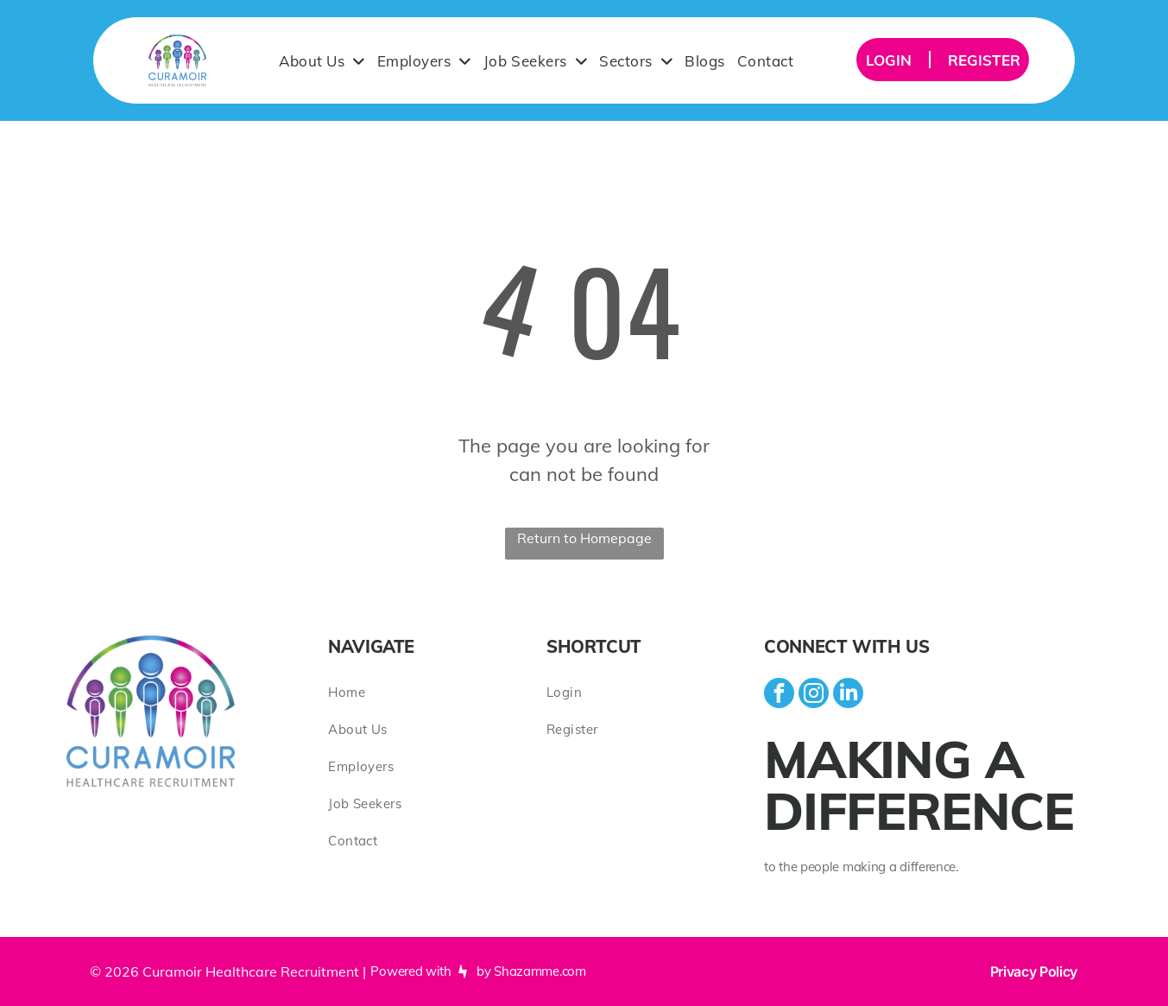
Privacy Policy (1034, 971)
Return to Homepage (584, 538)
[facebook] (779, 695)
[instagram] (814, 695)
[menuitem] (322, 60)
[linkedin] (848, 695)
